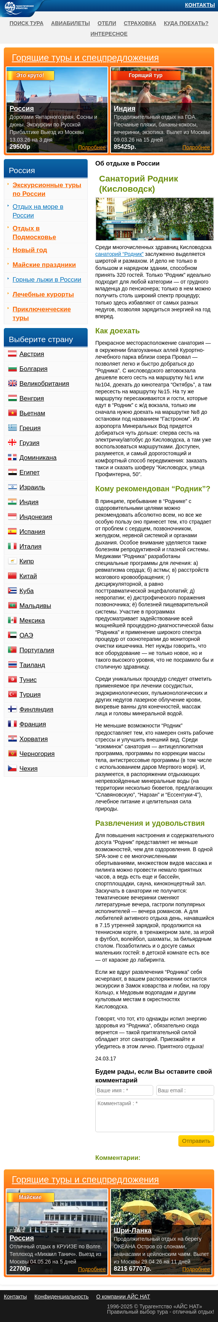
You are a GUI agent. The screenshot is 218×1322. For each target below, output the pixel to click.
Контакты (200, 5)
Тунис (28, 679)
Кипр (26, 561)
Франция (32, 724)
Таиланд (32, 665)
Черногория (37, 753)
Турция (30, 694)
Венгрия (31, 398)
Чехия (28, 768)
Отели (107, 23)
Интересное (108, 34)
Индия (28, 502)
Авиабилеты (70, 23)
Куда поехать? (186, 23)
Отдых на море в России (38, 211)
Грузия (29, 442)
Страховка (140, 23)
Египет (29, 472)
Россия (22, 1238)
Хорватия (33, 739)
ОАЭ (26, 635)
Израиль (32, 487)
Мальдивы (35, 605)
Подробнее (92, 1269)
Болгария (33, 368)
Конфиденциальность (61, 1297)
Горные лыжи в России (47, 279)
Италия (30, 546)
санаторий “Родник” (119, 254)
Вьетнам (32, 413)
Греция (30, 428)
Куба (26, 591)
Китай (28, 576)
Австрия (31, 354)
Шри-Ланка (133, 1230)
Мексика (32, 620)
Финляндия (36, 709)
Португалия (36, 650)
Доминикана (37, 457)
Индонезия (35, 517)
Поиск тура (26, 23)
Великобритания (44, 383)
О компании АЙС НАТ (123, 1297)
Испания (32, 531)
